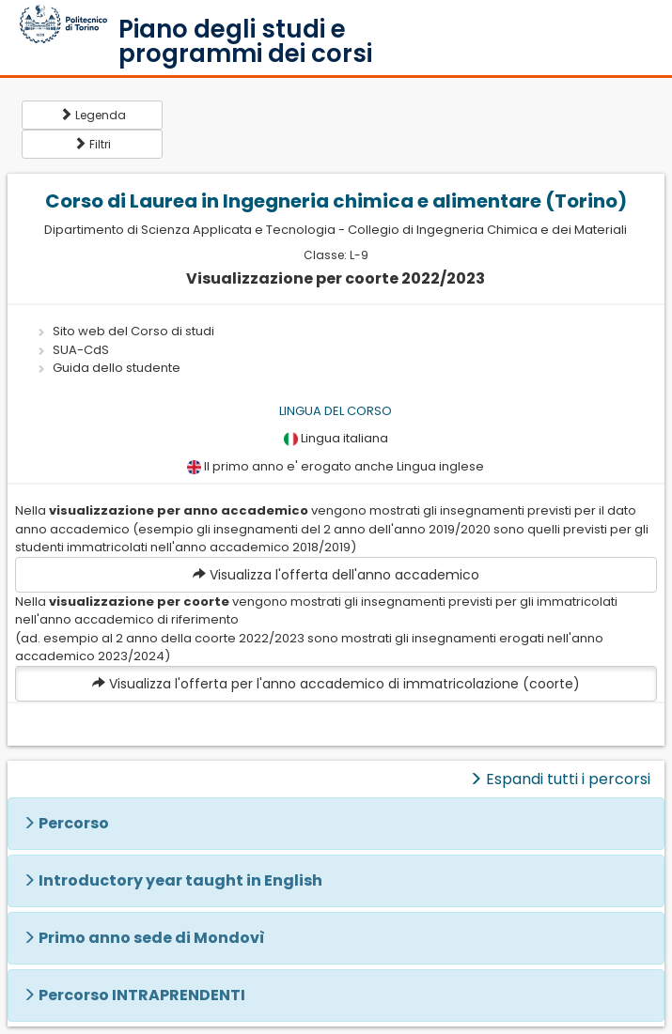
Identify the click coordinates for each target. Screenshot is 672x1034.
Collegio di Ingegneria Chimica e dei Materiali (487, 230)
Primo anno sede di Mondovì (152, 938)
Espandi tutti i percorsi (559, 779)
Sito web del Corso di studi (133, 331)
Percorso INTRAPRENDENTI (142, 995)
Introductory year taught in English (180, 880)
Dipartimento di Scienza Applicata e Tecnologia (190, 230)
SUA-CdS (81, 350)
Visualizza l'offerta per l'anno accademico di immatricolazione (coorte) (336, 683)
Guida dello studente (116, 368)
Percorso (74, 823)
